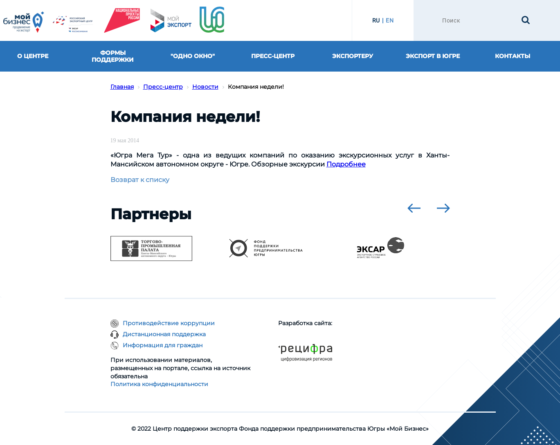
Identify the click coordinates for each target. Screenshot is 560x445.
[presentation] (414, 208)
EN (390, 20)
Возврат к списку (139, 180)
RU (376, 20)
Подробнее (346, 164)
